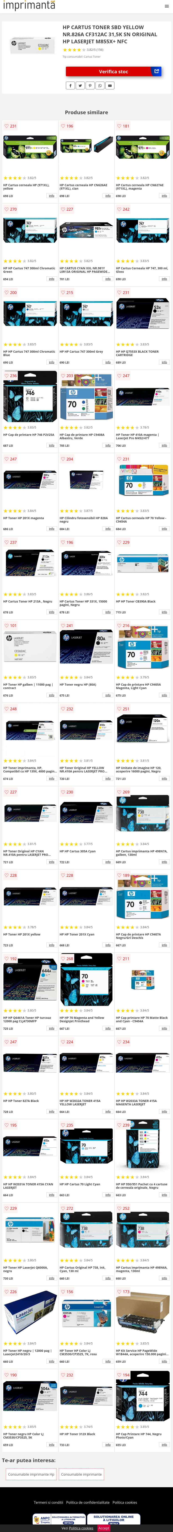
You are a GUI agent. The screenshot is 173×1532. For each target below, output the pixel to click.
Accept (104, 1528)
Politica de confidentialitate (88, 1502)
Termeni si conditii (48, 1502)
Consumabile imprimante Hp (31, 1474)
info (51, 196)
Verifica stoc (130, 71)
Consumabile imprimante (81, 1474)
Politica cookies (125, 1502)
